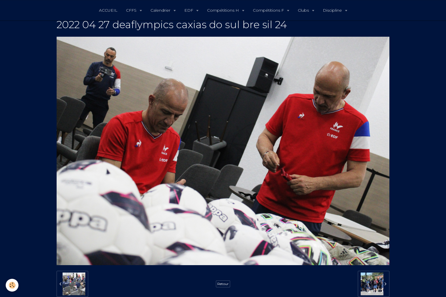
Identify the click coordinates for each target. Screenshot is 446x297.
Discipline (333, 10)
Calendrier (161, 10)
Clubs (304, 10)
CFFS (132, 10)
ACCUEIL (108, 10)
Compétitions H (223, 10)
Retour (223, 284)
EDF (189, 10)
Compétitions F (269, 10)
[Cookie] (12, 285)
